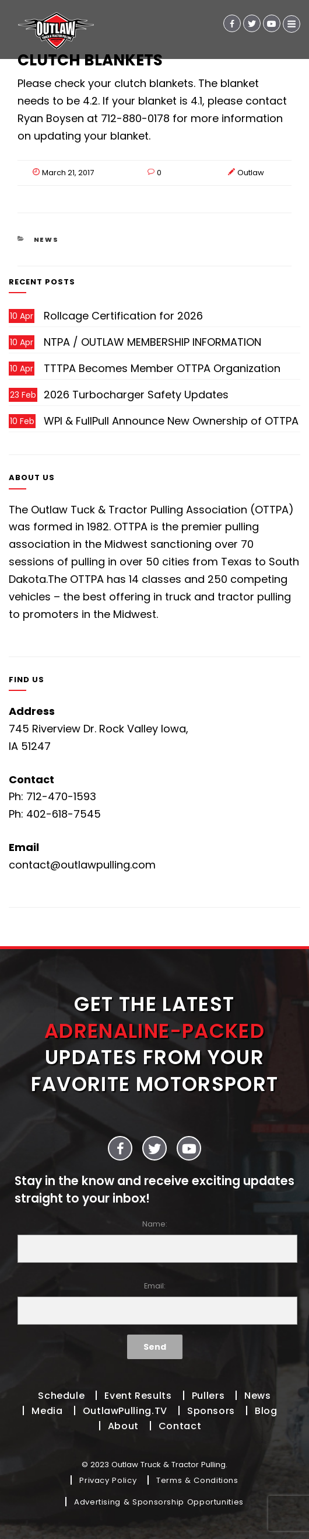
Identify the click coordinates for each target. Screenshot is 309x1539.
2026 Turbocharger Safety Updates (136, 394)
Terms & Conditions (197, 1480)
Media (46, 1411)
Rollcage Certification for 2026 (123, 315)
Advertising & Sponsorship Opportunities (159, 1501)
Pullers (208, 1395)
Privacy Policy (107, 1480)
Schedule (61, 1395)
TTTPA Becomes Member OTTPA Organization (162, 368)
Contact (180, 1426)
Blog (266, 1411)
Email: (154, 1303)
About (123, 1426)
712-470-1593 (61, 796)
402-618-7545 (63, 814)
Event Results (137, 1395)
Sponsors (211, 1411)
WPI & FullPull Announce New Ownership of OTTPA (171, 421)
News (46, 239)
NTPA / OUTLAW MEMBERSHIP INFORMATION (152, 342)
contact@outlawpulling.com (82, 864)
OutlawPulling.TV (125, 1411)
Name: (154, 1241)
